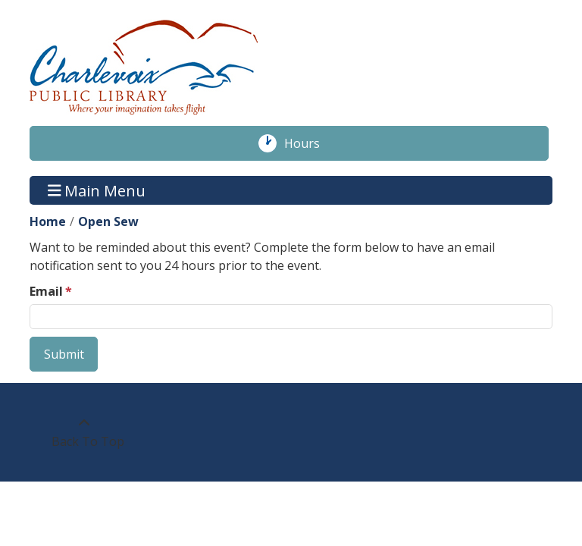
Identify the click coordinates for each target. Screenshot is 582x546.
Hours (309, 143)
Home (48, 221)
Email (46, 291)
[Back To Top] (84, 432)
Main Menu (97, 190)
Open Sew (108, 221)
